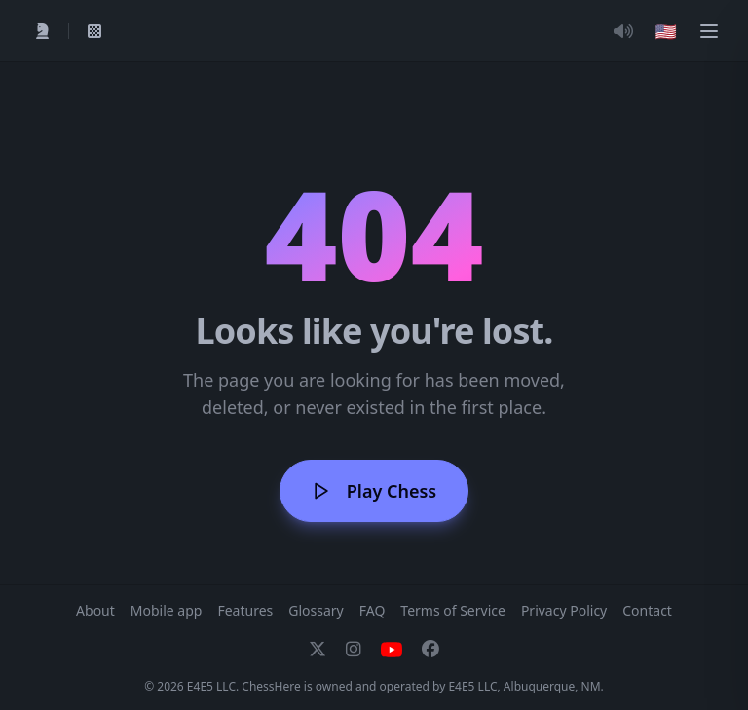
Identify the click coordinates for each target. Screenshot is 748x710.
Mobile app (167, 610)
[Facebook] (430, 649)
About (95, 610)
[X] (317, 649)
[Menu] (709, 31)
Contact (647, 610)
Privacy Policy (564, 610)
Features (245, 610)
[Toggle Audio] (623, 31)
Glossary (315, 610)
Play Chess (374, 491)
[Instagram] (353, 649)
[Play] (42, 31)
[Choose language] (666, 31)
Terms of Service (452, 610)
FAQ (372, 610)
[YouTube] (391, 649)
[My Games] (94, 31)
